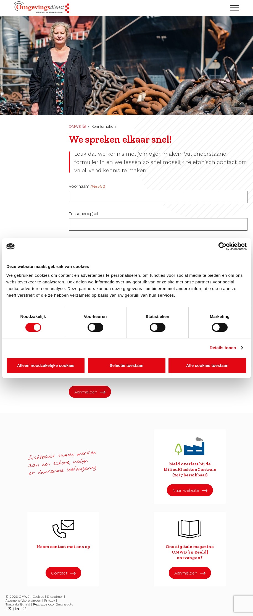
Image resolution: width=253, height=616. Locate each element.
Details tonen (223, 347)
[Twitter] (9, 608)
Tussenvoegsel (83, 214)
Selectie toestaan (127, 365)
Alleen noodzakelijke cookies (46, 365)
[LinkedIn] (17, 608)
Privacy (49, 600)
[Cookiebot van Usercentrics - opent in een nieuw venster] (222, 246)
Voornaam (87, 186)
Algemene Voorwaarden (23, 600)
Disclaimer (55, 597)
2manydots (64, 604)
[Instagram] (24, 608)
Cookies (38, 597)
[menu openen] (234, 8)
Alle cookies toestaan (207, 365)
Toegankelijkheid (18, 604)
